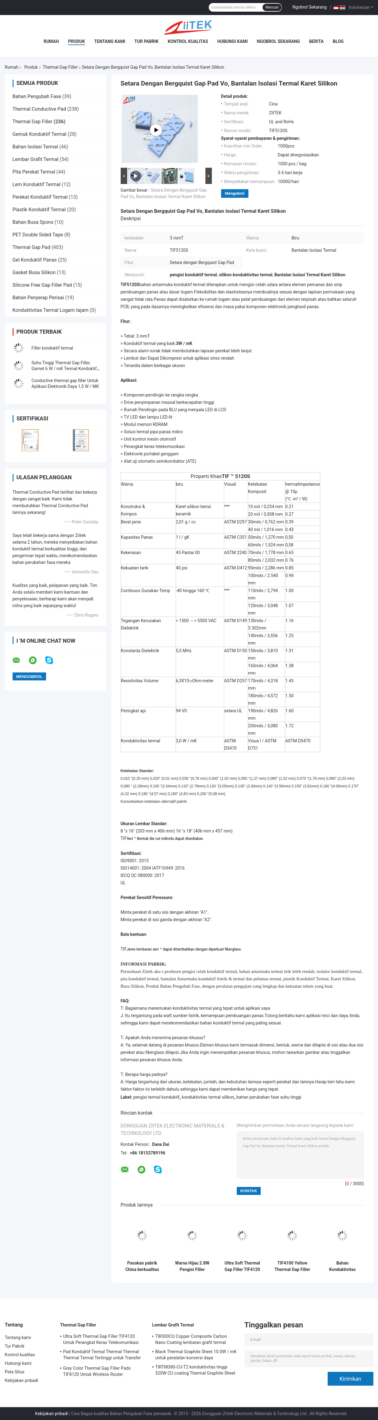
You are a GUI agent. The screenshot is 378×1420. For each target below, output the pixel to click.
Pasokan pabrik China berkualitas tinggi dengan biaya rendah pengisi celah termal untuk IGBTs (142, 1266)
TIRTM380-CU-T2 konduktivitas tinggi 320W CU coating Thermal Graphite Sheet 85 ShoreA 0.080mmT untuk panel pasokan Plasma (195, 1371)
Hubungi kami (232, 41)
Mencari (272, 7)
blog (338, 41)
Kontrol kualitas (188, 41)
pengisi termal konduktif (156, 1097)
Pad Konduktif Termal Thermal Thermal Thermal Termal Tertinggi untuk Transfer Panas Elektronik (102, 1355)
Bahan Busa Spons (33, 222)
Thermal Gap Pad (31, 247)
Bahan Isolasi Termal (35, 147)
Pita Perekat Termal (34, 172)
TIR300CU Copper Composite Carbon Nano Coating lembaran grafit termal (191, 1339)
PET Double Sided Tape (38, 235)
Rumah (51, 41)
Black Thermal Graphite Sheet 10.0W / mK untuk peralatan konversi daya (196, 1354)
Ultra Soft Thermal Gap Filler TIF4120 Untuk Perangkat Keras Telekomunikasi (242, 1266)
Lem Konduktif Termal (37, 184)
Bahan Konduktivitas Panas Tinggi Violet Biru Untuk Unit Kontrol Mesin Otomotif (342, 1266)
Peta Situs (15, 1371)
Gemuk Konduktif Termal (40, 134)
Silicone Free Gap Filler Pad (42, 285)
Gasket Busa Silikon (34, 272)
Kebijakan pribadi (21, 1380)
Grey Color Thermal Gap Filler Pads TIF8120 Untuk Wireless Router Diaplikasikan (97, 1372)
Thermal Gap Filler (60, 67)
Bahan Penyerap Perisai (38, 297)
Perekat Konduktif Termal (40, 197)
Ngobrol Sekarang (309, 7)
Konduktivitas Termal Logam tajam (51, 310)
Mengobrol (234, 193)
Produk (76, 41)
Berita (316, 41)
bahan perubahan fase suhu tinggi (268, 1097)
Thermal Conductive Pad (39, 109)
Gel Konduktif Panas (35, 260)
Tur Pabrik (146, 41)
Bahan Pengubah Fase (37, 96)
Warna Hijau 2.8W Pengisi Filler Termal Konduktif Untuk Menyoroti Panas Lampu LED (192, 1266)
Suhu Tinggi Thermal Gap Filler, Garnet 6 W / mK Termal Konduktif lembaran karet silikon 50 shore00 (64, 368)
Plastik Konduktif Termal (39, 209)
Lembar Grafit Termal (36, 159)
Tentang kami (109, 41)
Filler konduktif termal (52, 348)
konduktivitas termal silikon (208, 1097)
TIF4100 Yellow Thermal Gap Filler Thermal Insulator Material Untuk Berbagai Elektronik (292, 1266)
